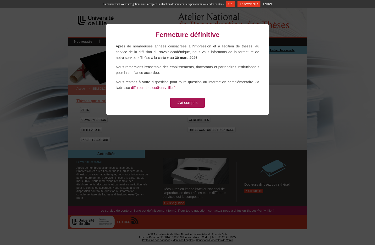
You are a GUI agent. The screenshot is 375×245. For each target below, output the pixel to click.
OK (230, 4)
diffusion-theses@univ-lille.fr (153, 88)
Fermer (267, 4)
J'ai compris (187, 103)
